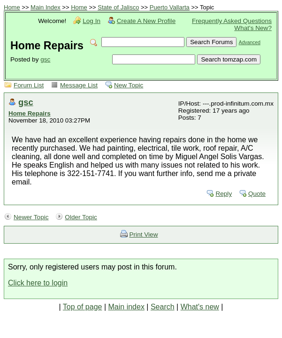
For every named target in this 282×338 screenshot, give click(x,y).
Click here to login (38, 283)
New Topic (128, 85)
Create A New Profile (146, 20)
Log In (91, 20)
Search (163, 307)
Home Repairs (29, 113)
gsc (45, 59)
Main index (126, 307)
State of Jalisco (118, 7)
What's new (200, 307)
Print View (144, 234)
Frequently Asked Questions (232, 20)
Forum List (29, 85)
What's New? (253, 27)
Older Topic (81, 217)
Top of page (82, 307)
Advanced (249, 42)
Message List (79, 85)
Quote (257, 193)
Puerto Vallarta (170, 7)
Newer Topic (31, 217)
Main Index (45, 7)
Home (12, 7)
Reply (223, 193)
